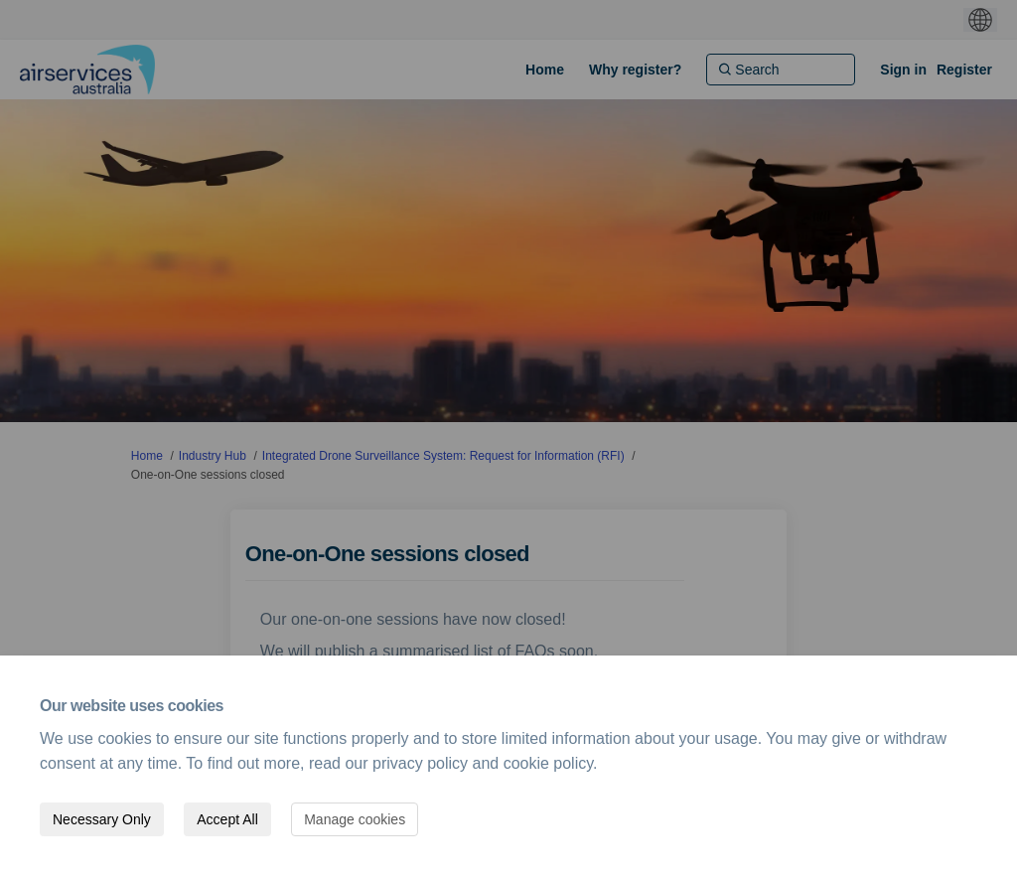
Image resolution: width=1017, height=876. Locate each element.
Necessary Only (102, 819)
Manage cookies (354, 819)
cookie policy (548, 763)
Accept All (227, 819)
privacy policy (420, 763)
